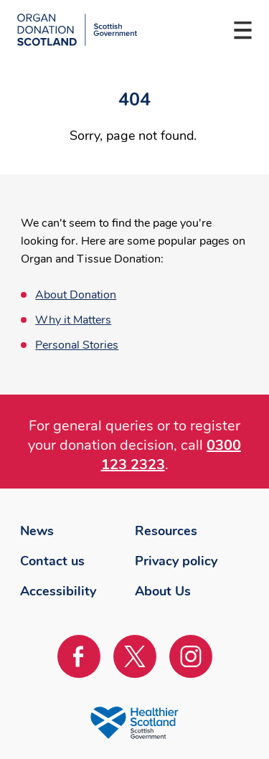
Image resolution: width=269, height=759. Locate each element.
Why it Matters (73, 320)
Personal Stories (76, 345)
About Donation (75, 295)
